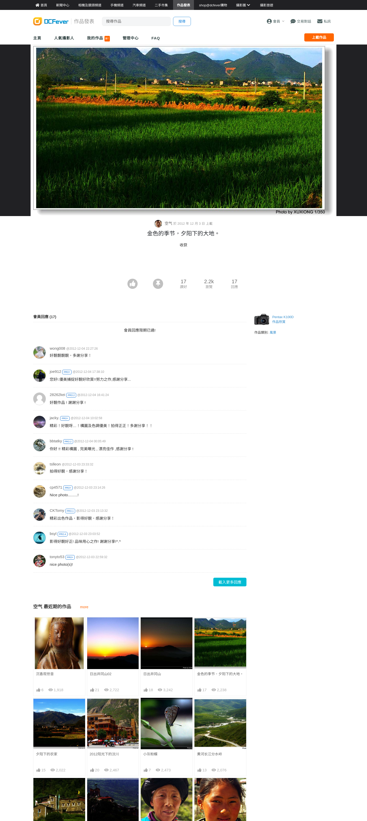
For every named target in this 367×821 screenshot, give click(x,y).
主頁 (37, 38)
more (84, 607)
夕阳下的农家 (46, 754)
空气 (163, 223)
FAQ (155, 38)
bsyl (53, 533)
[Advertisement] (183, 264)
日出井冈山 (152, 674)
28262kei (57, 394)
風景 (273, 332)
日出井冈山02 (101, 674)
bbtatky (56, 441)
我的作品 (98, 38)
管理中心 (131, 38)
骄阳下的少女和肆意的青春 (218, 787)
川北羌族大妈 (154, 787)
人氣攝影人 (64, 38)
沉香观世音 (45, 674)
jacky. (54, 418)
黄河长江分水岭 (209, 754)
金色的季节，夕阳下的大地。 (220, 674)
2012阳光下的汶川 (104, 754)
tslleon (55, 464)
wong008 (57, 348)
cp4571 (56, 487)
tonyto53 (57, 557)
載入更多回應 (229, 582)
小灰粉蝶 (150, 754)
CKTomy (57, 510)
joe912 (55, 371)
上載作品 (319, 37)
